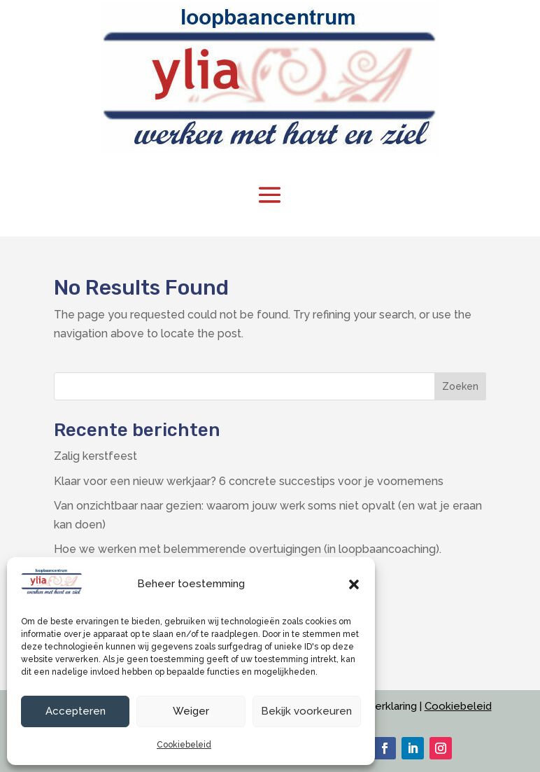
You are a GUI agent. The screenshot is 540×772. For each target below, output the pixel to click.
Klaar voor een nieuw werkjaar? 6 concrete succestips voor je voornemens (248, 481)
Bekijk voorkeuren (306, 711)
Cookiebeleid (184, 745)
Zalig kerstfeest (95, 456)
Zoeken (460, 386)
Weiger (191, 711)
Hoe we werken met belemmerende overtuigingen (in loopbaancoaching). (247, 549)
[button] (354, 584)
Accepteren (75, 711)
